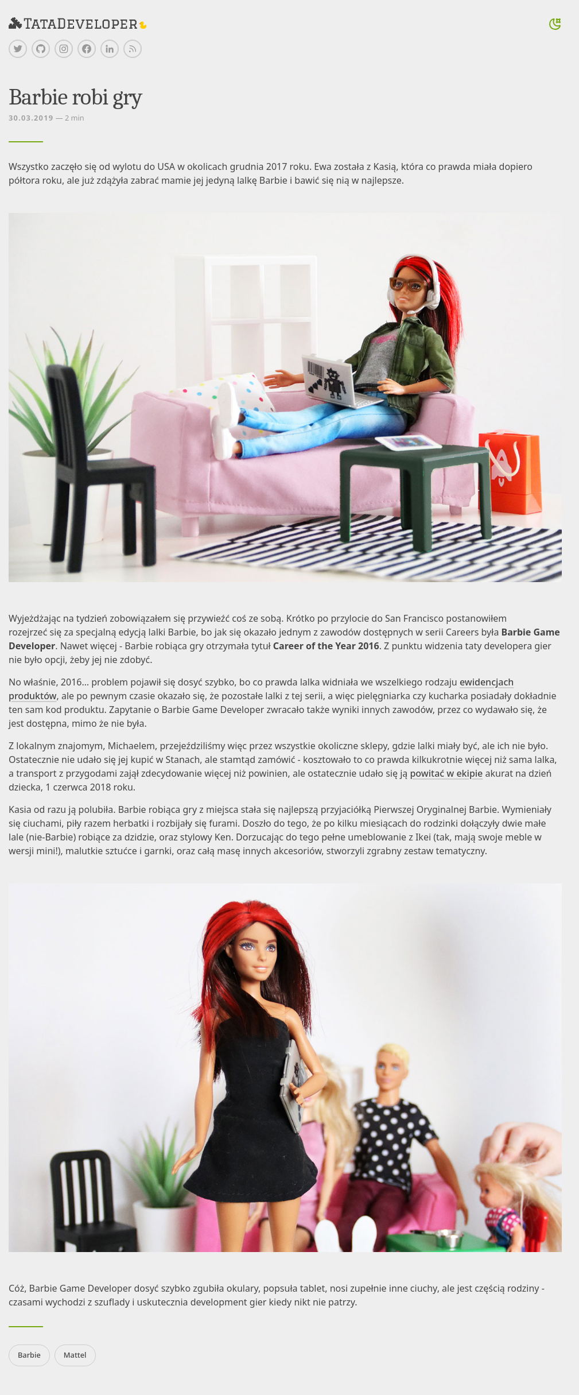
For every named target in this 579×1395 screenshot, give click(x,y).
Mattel (75, 1355)
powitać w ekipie (446, 773)
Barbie (29, 1355)
